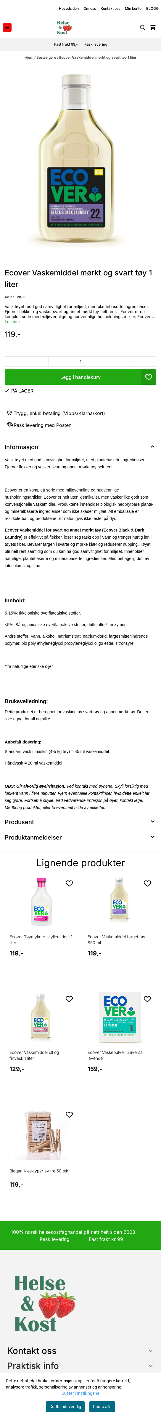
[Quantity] (80, 361)
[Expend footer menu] (151, 1365)
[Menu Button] (7, 27)
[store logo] (64, 27)
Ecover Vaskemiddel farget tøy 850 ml (116, 939)
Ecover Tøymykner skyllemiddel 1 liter (41, 939)
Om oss (89, 8)
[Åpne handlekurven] (152, 28)
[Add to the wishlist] (69, 883)
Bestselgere (46, 57)
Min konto (133, 8)
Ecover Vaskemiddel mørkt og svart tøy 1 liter (97, 57)
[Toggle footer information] (152, 1350)
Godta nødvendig (65, 1406)
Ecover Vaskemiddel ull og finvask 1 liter (34, 1055)
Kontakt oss (110, 8)
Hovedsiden (69, 8)
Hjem (29, 57)
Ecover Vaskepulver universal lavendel (116, 1055)
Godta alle (102, 1406)
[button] (148, 377)
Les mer (12, 321)
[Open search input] (142, 27)
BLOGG (152, 8)
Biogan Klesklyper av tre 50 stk (38, 1170)
